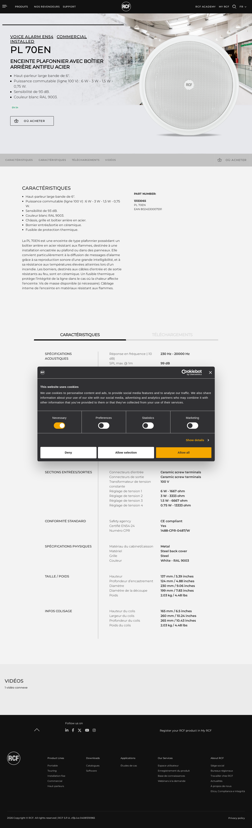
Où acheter (34, 121)
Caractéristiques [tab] (80, 334)
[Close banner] (210, 372)
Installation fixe (56, 775)
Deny (68, 452)
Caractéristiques (19, 159)
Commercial (54, 780)
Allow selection (126, 452)
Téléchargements (85, 159)
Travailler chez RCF (222, 775)
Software (91, 770)
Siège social (217, 765)
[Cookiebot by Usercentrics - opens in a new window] (184, 372)
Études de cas (129, 765)
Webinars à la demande (171, 780)
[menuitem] (47, 6)
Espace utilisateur (168, 765)
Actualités (216, 780)
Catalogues (92, 765)
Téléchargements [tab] (172, 334)
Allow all (184, 452)
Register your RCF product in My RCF (186, 730)
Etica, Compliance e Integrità (228, 791)
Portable (52, 765)
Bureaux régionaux (222, 770)
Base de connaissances (171, 775)
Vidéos (110, 159)
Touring (52, 770)
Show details (195, 440)
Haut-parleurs (55, 786)
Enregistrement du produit (174, 770)
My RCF (224, 6)
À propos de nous (221, 786)
